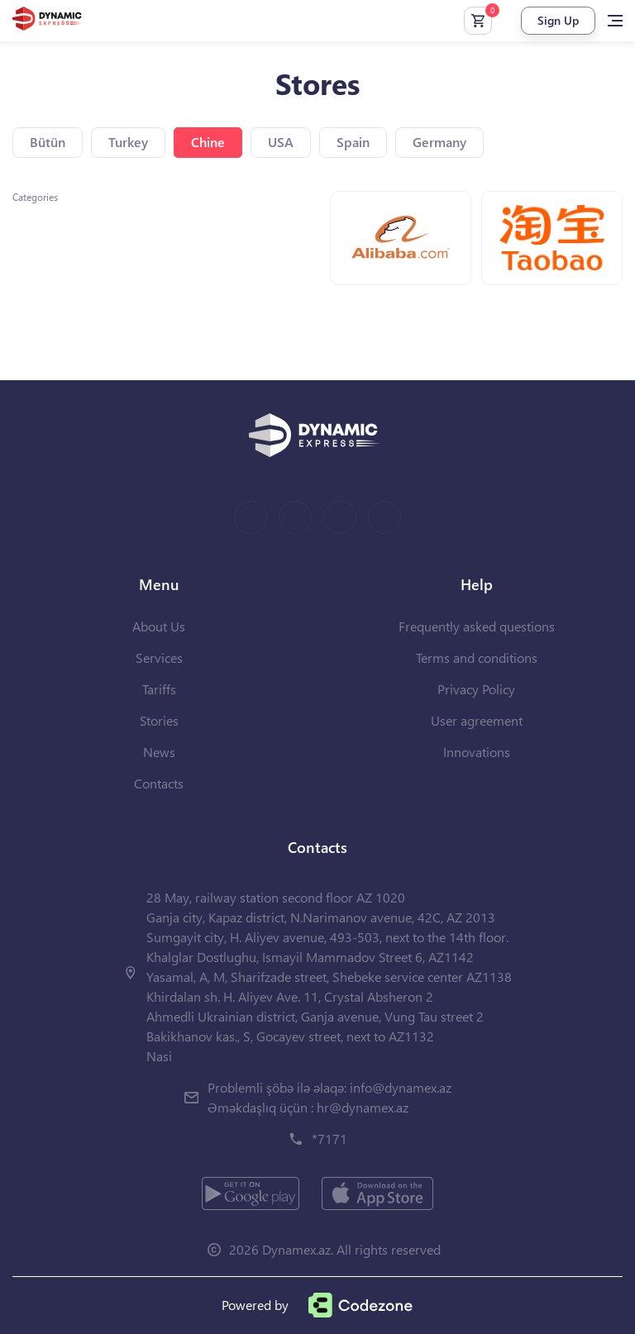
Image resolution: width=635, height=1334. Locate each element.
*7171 (329, 1138)
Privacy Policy (476, 689)
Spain (353, 141)
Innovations (476, 751)
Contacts (159, 783)
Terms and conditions (476, 657)
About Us (158, 626)
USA (281, 141)
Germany (439, 141)
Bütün (47, 141)
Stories (159, 720)
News (159, 751)
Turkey (128, 141)
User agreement (477, 720)
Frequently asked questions (477, 626)
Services (159, 657)
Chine (208, 141)
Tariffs (159, 689)
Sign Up (558, 20)
